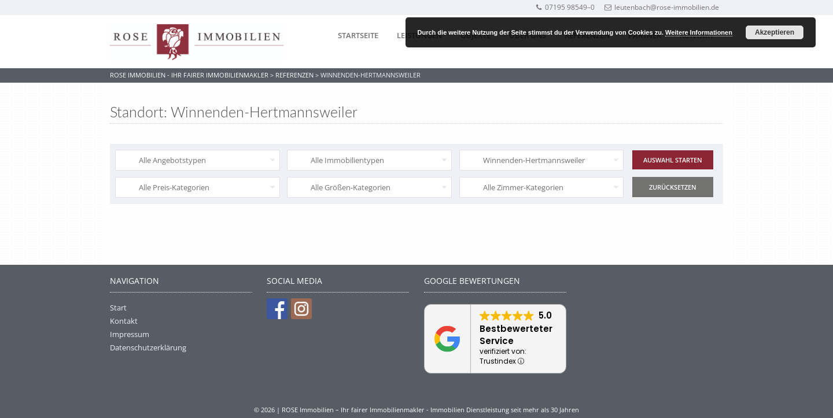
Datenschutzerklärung (148, 347)
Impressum (129, 334)
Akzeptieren (774, 32)
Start (118, 307)
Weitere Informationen (698, 32)
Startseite (358, 35)
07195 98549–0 (565, 7)
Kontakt (124, 321)
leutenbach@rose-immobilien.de (662, 7)
